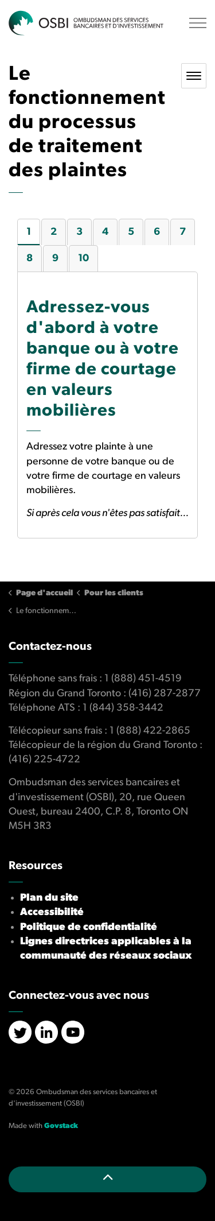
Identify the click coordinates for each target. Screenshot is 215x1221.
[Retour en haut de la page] (107, 1179)
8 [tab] (29, 258)
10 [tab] (83, 258)
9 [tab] (55, 258)
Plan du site (49, 898)
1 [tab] (28, 232)
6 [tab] (157, 232)
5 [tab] (131, 232)
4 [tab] (105, 232)
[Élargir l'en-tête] (198, 23)
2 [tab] (53, 232)
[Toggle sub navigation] (193, 75)
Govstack (61, 1126)
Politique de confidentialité (88, 927)
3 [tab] (79, 232)
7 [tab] (182, 232)
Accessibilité (52, 912)
